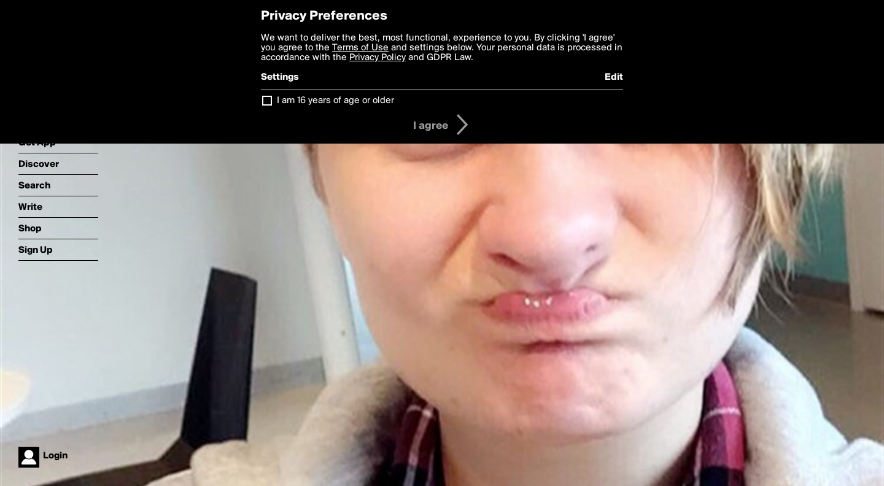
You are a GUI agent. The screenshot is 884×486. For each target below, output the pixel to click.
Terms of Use (360, 48)
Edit (614, 77)
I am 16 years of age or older (335, 101)
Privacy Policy (377, 58)
